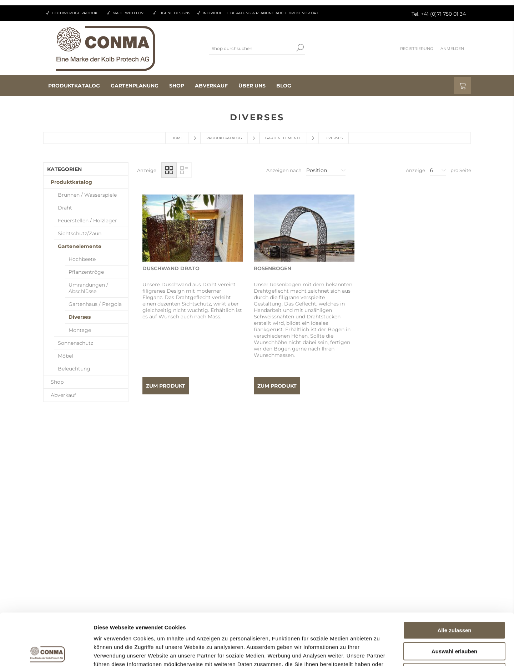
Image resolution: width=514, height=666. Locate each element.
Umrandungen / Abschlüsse (88, 288)
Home (177, 138)
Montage (80, 330)
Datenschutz (280, 556)
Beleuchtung (74, 368)
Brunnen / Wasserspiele (87, 195)
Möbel (65, 356)
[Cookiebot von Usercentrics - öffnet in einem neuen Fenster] (46, 652)
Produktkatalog (224, 138)
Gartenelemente (283, 138)
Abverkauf (63, 395)
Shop (57, 382)
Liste (184, 170)
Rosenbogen (272, 268)
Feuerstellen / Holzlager (87, 220)
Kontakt (274, 542)
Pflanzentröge (86, 272)
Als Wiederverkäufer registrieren (197, 542)
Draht (65, 208)
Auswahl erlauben (454, 600)
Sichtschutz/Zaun (79, 233)
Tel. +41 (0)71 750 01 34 (439, 14)
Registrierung (416, 48)
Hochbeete (82, 259)
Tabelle (169, 170)
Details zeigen (380, 652)
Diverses (80, 317)
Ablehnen (454, 620)
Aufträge (168, 556)
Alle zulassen (454, 579)
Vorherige (288, 438)
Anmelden (452, 48)
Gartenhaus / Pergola (95, 304)
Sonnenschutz (75, 343)
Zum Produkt (165, 386)
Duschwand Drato (171, 268)
